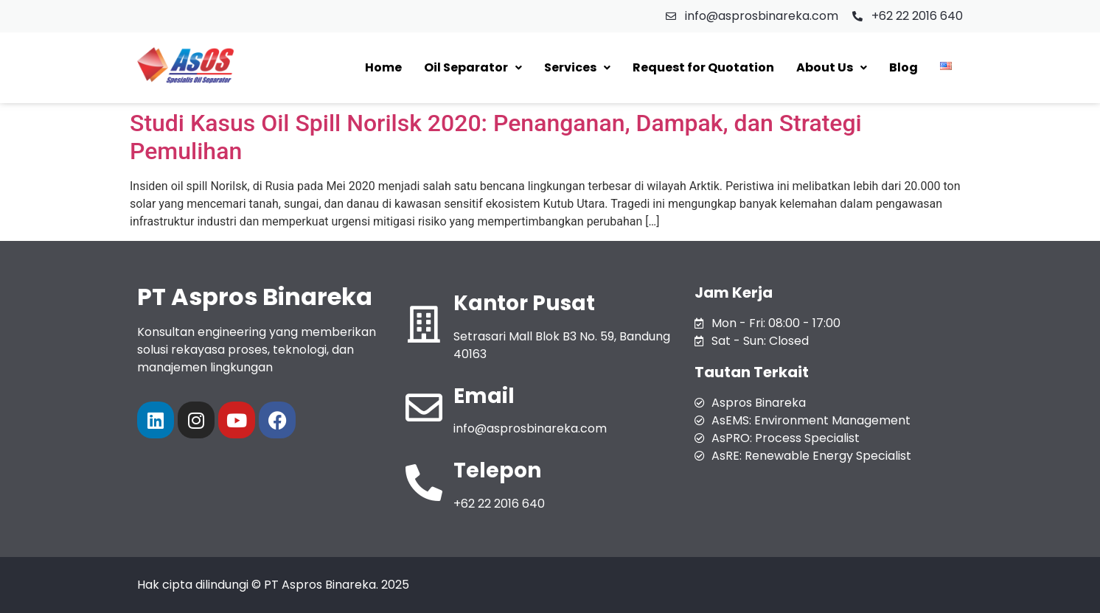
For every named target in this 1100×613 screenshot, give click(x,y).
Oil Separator (473, 67)
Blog (903, 67)
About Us (831, 67)
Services (577, 67)
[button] (473, 68)
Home (383, 67)
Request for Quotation (703, 67)
